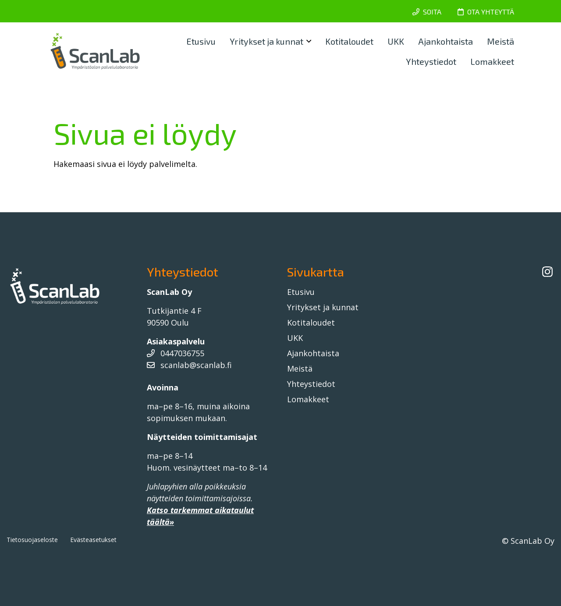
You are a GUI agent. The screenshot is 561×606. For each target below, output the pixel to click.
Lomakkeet (492, 61)
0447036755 (175, 353)
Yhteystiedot (431, 61)
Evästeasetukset (93, 539)
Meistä (500, 41)
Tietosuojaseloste (32, 539)
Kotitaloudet (349, 41)
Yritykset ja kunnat (266, 41)
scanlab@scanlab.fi (189, 365)
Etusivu (201, 41)
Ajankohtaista (445, 41)
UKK (395, 41)
